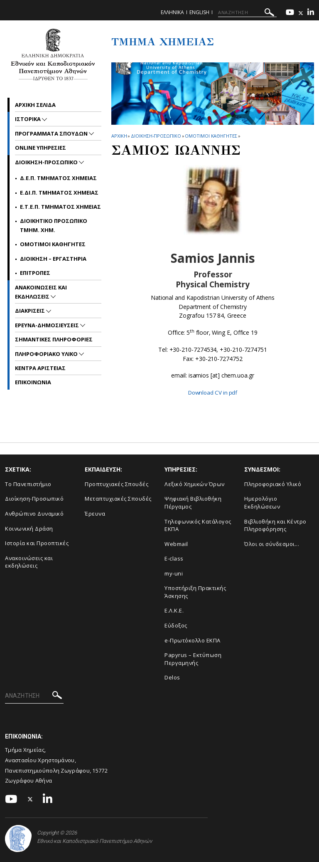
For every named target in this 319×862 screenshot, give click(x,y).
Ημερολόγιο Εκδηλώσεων (262, 502)
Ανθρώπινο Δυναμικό (34, 513)
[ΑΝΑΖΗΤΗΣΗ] (247, 12)
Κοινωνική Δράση (29, 528)
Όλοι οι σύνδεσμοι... (271, 544)
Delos (172, 677)
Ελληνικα (172, 12)
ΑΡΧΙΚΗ (119, 136)
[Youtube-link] (290, 13)
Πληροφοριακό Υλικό (272, 484)
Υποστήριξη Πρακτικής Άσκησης (195, 592)
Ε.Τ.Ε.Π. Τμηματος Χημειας (60, 206)
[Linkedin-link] (310, 13)
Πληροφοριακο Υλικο (47, 354)
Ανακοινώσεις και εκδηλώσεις (29, 562)
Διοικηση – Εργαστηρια (53, 258)
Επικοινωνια (33, 382)
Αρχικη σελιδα (35, 105)
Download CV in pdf (212, 392)
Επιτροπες (35, 273)
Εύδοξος (175, 625)
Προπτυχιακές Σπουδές (116, 484)
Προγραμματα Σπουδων (52, 133)
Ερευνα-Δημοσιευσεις (47, 325)
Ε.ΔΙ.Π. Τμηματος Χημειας (59, 192)
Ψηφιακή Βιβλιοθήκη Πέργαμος (192, 502)
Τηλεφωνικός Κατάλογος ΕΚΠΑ (197, 525)
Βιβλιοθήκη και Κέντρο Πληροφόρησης (275, 525)
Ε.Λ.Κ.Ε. (174, 610)
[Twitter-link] (300, 13)
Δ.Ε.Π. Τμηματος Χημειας (58, 178)
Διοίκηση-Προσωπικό (34, 498)
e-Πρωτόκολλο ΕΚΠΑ (192, 640)
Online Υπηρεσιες (40, 147)
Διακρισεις (30, 310)
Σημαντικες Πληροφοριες (54, 339)
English (199, 12)
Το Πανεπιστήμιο (28, 484)
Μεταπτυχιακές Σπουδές (118, 498)
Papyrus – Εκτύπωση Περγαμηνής (192, 659)
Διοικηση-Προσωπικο (156, 136)
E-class (174, 558)
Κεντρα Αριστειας (40, 368)
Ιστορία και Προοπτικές (37, 543)
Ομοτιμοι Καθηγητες (211, 136)
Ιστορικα (28, 119)
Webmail (176, 544)
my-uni (173, 573)
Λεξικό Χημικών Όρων (194, 484)
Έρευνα (95, 513)
